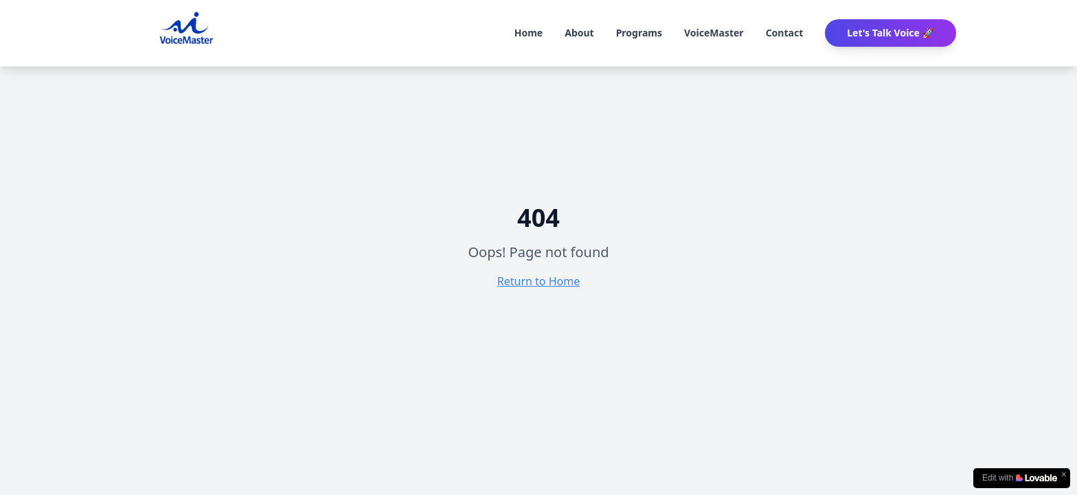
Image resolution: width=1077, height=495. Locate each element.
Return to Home (538, 281)
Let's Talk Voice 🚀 (890, 32)
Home (528, 32)
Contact (785, 32)
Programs (639, 32)
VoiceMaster (714, 32)
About (579, 32)
